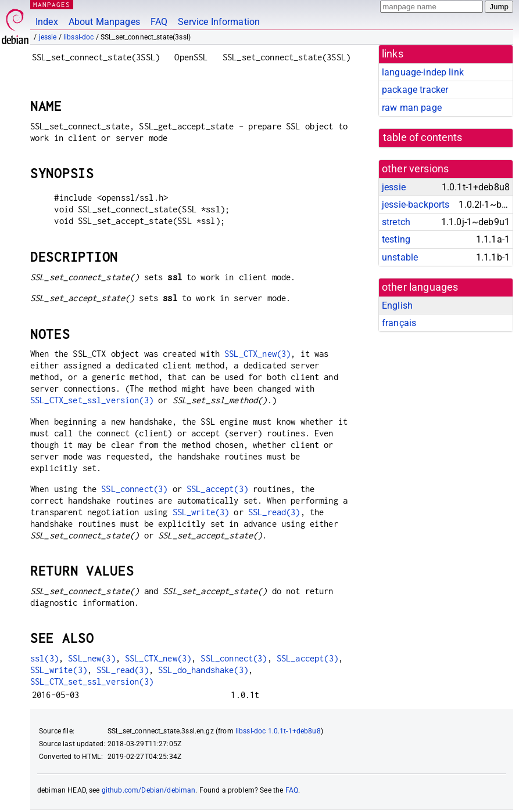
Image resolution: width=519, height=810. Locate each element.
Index (46, 21)
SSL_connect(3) (134, 489)
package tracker (415, 89)
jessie (48, 37)
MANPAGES (51, 4)
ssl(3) (44, 658)
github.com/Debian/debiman (149, 790)
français (399, 322)
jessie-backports (415, 204)
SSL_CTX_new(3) (257, 354)
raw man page (412, 107)
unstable (400, 257)
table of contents (423, 137)
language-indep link (423, 72)
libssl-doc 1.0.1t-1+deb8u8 (278, 731)
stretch (396, 221)
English (397, 305)
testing (396, 239)
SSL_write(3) (201, 512)
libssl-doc (78, 37)
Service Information (219, 21)
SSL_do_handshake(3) (203, 670)
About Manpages (104, 21)
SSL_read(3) (274, 512)
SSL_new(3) (92, 658)
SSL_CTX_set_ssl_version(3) (91, 400)
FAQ (159, 21)
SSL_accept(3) (217, 489)
